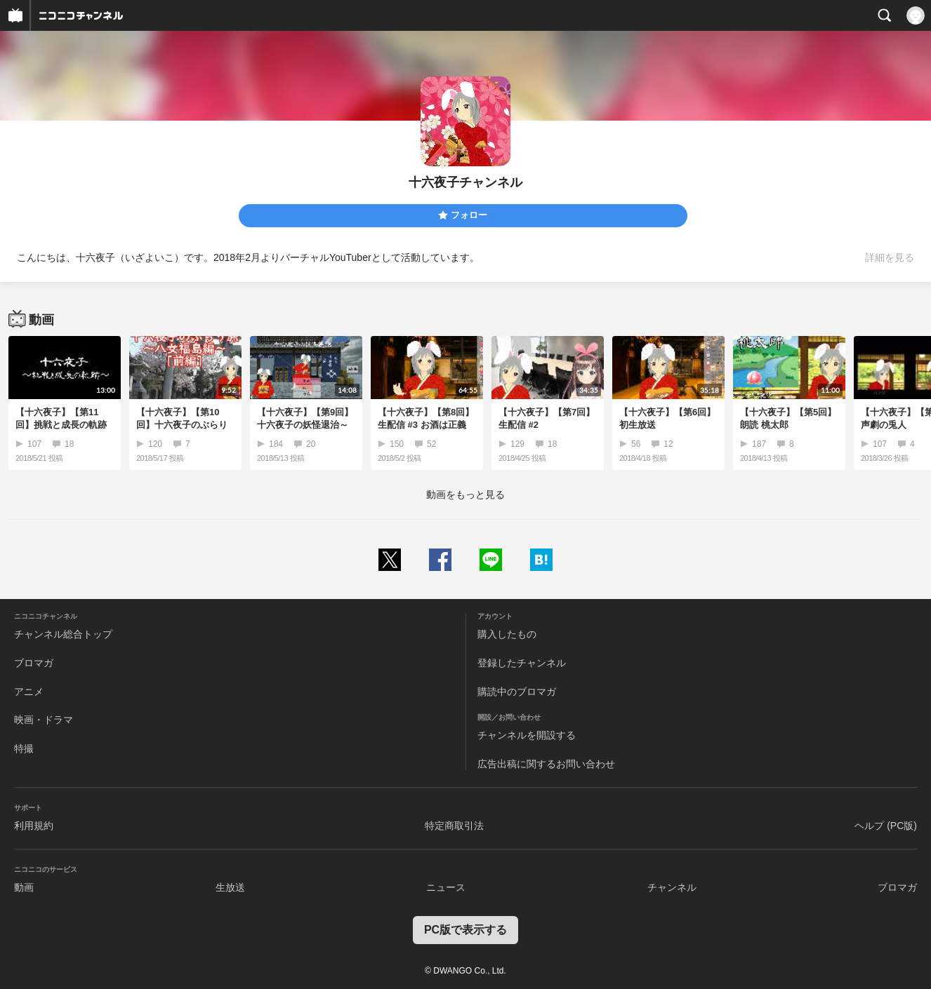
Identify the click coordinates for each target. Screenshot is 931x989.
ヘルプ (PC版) (885, 825)
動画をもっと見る (465, 494)
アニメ (29, 691)
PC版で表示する (465, 930)
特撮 (24, 748)
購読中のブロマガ (516, 691)
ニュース (445, 887)
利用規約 (33, 825)
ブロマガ (33, 662)
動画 (24, 887)
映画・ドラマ (43, 719)
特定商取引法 (454, 825)
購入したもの (506, 634)
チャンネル (671, 887)
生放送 (230, 887)
